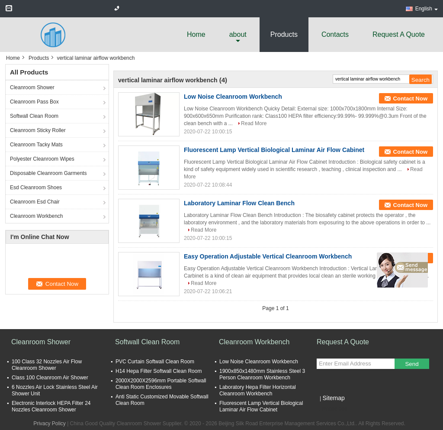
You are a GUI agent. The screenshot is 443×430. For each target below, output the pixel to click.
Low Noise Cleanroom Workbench (233, 96)
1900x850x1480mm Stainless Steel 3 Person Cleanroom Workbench (262, 374)
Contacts (335, 34)
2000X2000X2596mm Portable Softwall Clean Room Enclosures (161, 384)
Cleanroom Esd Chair (35, 202)
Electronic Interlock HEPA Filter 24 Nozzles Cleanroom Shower (51, 406)
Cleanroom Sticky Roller (38, 130)
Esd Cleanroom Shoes (36, 187)
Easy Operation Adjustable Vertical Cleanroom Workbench (268, 256)
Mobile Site (332, 409)
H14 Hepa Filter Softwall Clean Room (159, 371)
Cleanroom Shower (32, 87)
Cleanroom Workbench (36, 216)
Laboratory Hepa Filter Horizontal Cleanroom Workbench (257, 390)
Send (411, 364)
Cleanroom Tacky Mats (36, 145)
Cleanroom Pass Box (34, 102)
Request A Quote (398, 34)
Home (196, 34)
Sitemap (333, 397)
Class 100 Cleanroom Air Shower (50, 378)
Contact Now (410, 98)
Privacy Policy (49, 423)
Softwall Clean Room (34, 116)
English (426, 9)
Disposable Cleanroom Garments (48, 173)
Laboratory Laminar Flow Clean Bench (239, 203)
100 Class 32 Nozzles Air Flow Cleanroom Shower (47, 365)
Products (284, 34)
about (238, 34)
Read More (253, 123)
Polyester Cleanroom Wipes (42, 159)
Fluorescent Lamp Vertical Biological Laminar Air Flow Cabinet (274, 149)
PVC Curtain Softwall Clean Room (155, 362)
